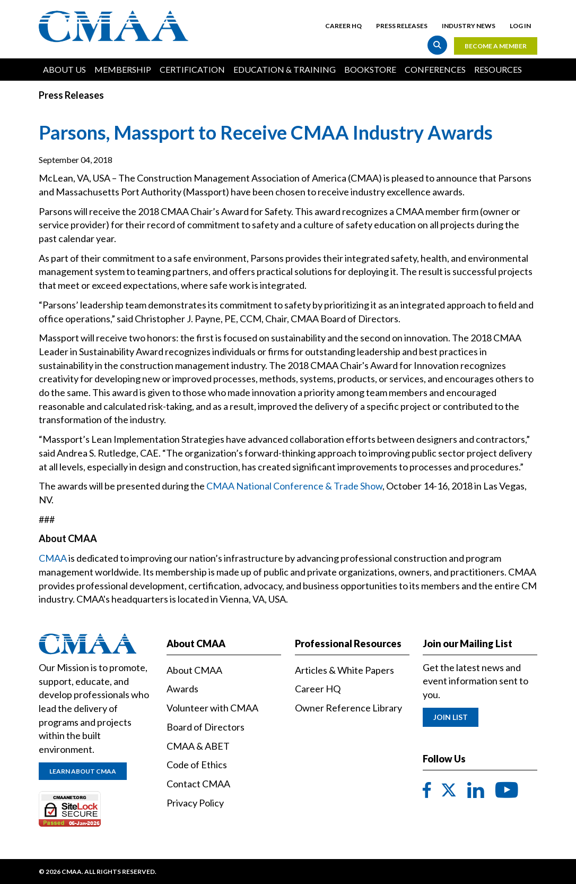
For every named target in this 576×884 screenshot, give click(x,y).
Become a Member (496, 46)
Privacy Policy (195, 803)
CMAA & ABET (198, 746)
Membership (122, 69)
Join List (450, 717)
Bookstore (370, 69)
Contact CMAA (198, 783)
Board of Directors (206, 727)
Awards (182, 688)
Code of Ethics (197, 764)
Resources (498, 69)
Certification (192, 69)
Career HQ (343, 26)
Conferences (435, 69)
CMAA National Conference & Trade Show (294, 486)
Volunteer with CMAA (212, 708)
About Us (64, 69)
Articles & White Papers (344, 670)
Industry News (468, 26)
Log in (520, 26)
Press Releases (401, 26)
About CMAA (194, 670)
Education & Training (284, 69)
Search (437, 45)
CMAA (53, 558)
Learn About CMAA (82, 771)
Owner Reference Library (348, 708)
